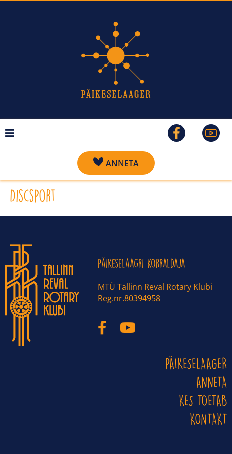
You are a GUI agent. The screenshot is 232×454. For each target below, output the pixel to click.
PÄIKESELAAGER (196, 363)
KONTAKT (208, 419)
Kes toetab (203, 400)
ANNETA (211, 382)
